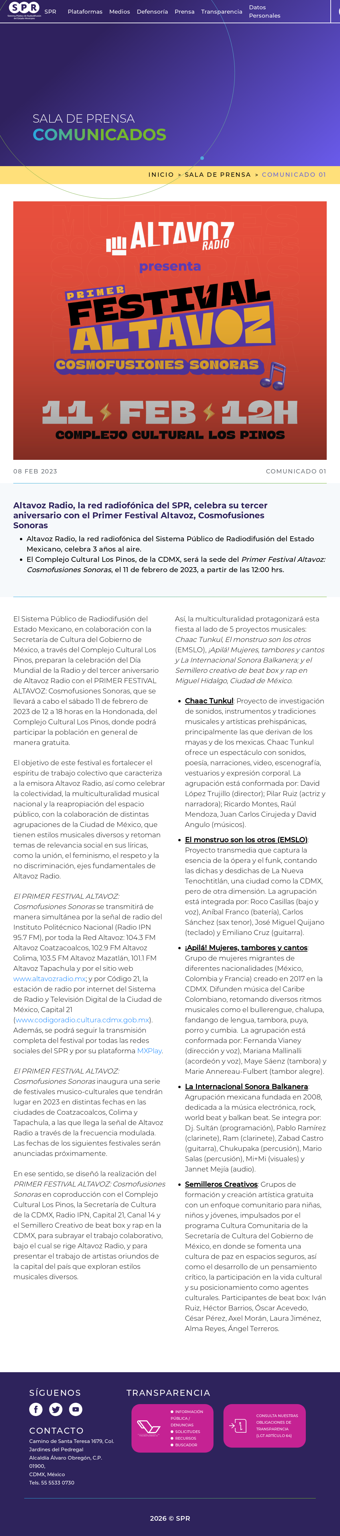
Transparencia (221, 11)
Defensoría (152, 11)
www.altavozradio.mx (49, 978)
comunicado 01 (294, 174)
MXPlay (149, 1051)
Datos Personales (265, 11)
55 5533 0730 (57, 1483)
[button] (50, 11)
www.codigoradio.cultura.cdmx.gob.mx (82, 1020)
